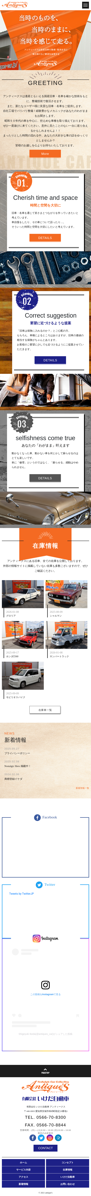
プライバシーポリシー (17, 753)
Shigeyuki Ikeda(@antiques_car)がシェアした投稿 (46, 1034)
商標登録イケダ (13, 779)
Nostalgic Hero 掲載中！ (17, 766)
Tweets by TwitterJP (21, 893)
